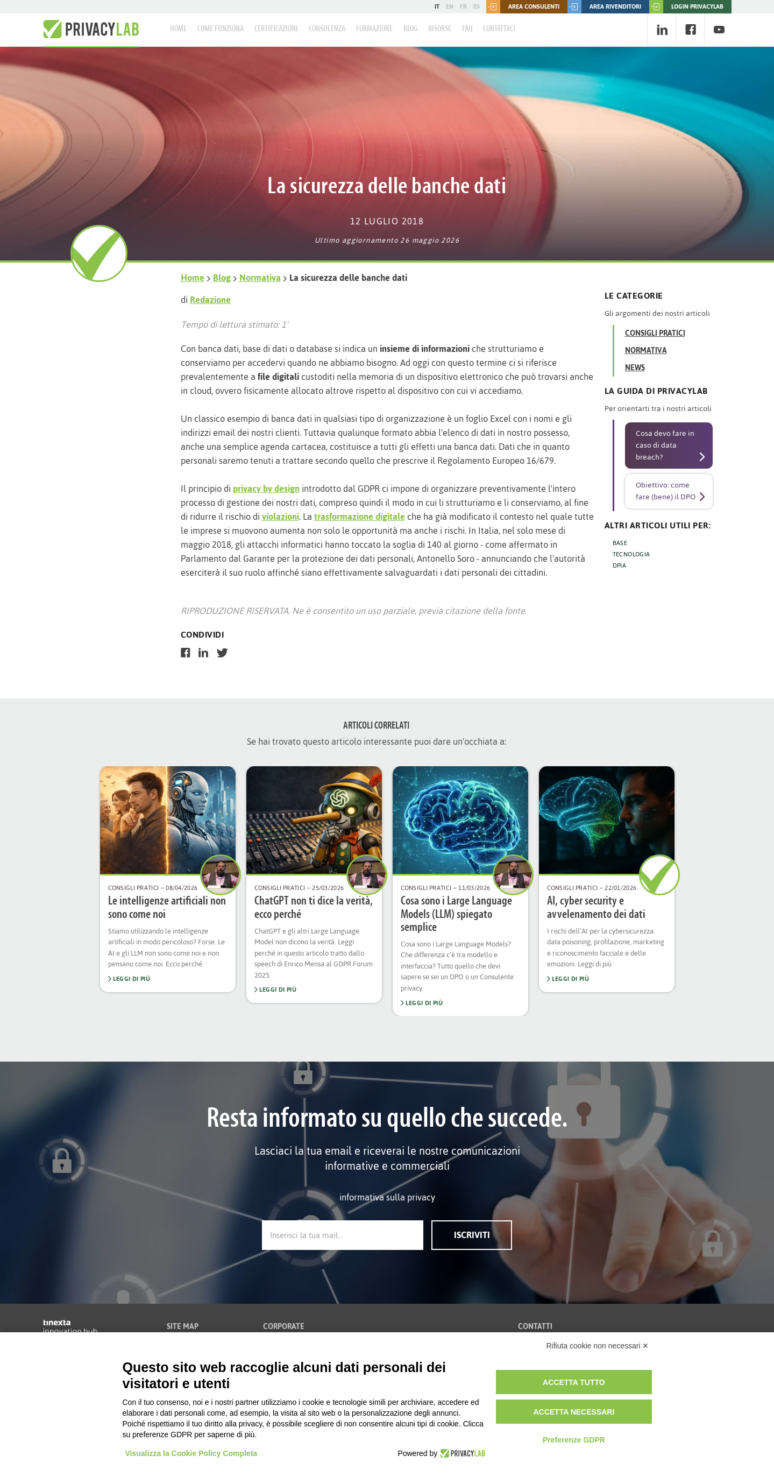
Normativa (260, 277)
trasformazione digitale (359, 516)
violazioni (280, 516)
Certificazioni (276, 29)
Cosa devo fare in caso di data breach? (665, 445)
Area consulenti (522, 6)
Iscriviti (472, 1234)
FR (463, 6)
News (635, 368)
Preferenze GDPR (574, 1440)
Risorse (439, 29)
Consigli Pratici (655, 333)
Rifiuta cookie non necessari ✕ (597, 1345)
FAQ (467, 29)
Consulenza (327, 29)
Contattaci (499, 29)
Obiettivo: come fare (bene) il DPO (665, 491)
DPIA (620, 565)
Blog (410, 29)
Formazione (374, 29)
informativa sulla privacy (387, 1197)
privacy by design (266, 488)
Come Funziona (220, 29)
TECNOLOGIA (631, 554)
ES (476, 6)
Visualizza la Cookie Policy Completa (191, 1453)
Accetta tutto (574, 1382)
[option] (168, 879)
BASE (620, 543)
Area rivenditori (604, 6)
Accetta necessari (573, 1412)
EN (449, 6)
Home (178, 29)
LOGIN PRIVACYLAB (686, 6)
